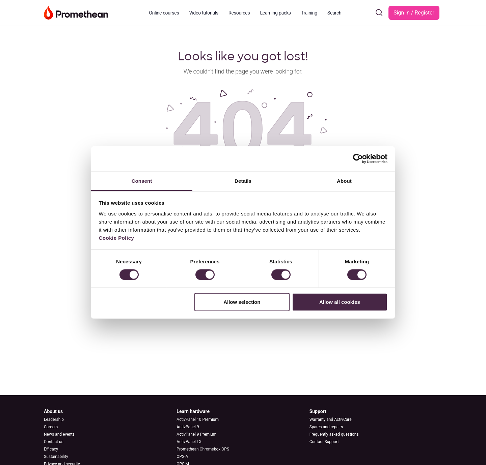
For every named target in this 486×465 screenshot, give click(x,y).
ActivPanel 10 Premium (198, 419)
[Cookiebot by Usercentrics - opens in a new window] (357, 159)
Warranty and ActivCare (330, 419)
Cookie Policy (116, 237)
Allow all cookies (339, 302)
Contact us (53, 441)
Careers (51, 427)
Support (317, 411)
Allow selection (241, 302)
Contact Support (324, 441)
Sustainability (56, 456)
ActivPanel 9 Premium (196, 434)
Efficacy (51, 449)
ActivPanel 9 (188, 427)
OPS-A (182, 456)
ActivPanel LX (189, 441)
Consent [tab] (142, 180)
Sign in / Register (414, 12)
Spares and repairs (326, 427)
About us (53, 411)
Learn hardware (193, 411)
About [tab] (344, 180)
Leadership (54, 419)
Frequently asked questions (334, 434)
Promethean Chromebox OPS (203, 449)
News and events (59, 434)
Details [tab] (243, 180)
